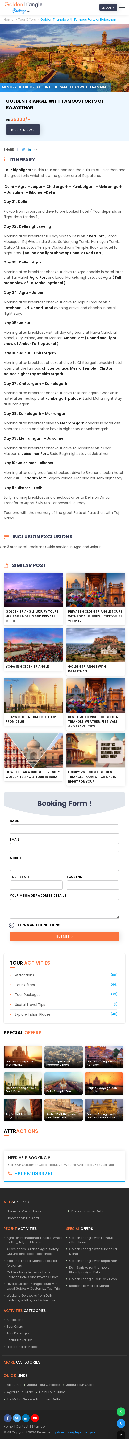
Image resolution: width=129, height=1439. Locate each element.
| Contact (21, 1426)
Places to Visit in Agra (23, 1218)
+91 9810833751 (30, 1173)
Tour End (74, 877)
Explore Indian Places (33, 1014)
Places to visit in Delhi (87, 1211)
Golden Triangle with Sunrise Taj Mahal (93, 1251)
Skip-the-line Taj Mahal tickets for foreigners (32, 1263)
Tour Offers (25, 984)
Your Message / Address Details (38, 895)
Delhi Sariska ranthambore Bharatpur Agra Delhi (89, 1269)
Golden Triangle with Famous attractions (91, 1240)
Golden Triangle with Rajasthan (93, 1261)
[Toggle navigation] (122, 7)
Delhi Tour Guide (50, 1392)
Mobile (16, 858)
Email (14, 839)
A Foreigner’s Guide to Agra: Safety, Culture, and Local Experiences (33, 1251)
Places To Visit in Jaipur (24, 1211)
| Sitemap (37, 1426)
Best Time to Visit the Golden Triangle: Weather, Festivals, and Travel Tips (93, 721)
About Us (12, 1385)
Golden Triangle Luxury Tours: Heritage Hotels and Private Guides (32, 616)
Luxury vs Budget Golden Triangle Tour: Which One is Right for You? (92, 777)
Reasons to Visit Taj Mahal (89, 1286)
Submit (64, 936)
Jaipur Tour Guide (79, 1385)
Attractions (24, 975)
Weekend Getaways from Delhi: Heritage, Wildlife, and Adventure (31, 1297)
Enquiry (108, 8)
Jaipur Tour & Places (42, 1385)
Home (8, 1426)
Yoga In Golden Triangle (27, 666)
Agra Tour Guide (18, 1392)
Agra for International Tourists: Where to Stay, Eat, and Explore (34, 1240)
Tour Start (20, 877)
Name (14, 821)
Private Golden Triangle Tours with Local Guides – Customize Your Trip (95, 616)
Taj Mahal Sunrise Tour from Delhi (32, 1399)
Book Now (23, 129)
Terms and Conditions (39, 925)
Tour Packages (27, 994)
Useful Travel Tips (30, 1004)
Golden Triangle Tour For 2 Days (93, 1279)
